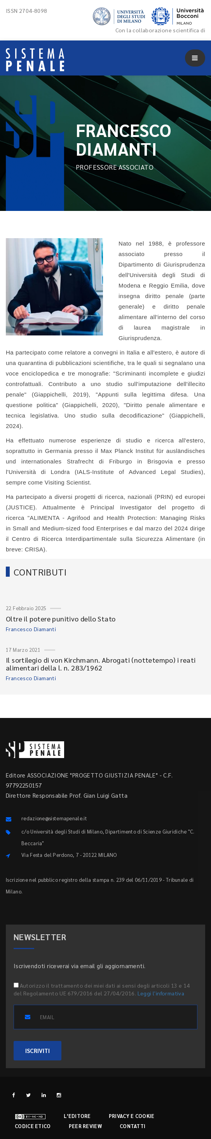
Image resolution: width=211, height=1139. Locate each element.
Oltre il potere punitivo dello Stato (60, 618)
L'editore (77, 1116)
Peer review (85, 1126)
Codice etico (33, 1126)
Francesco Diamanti (31, 628)
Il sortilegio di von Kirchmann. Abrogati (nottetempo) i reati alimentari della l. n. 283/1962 (100, 663)
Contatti (132, 1126)
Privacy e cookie (132, 1116)
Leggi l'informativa (161, 993)
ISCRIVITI (37, 1050)
